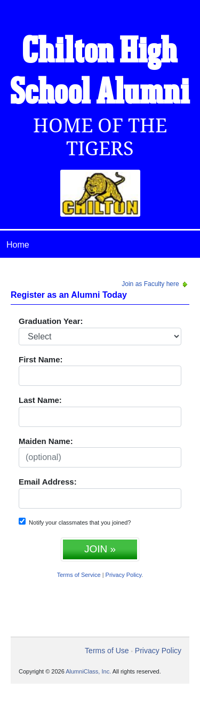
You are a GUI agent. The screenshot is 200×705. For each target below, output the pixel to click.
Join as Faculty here (155, 284)
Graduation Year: (51, 321)
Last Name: (40, 400)
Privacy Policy (124, 575)
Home (17, 244)
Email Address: (48, 481)
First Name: (41, 359)
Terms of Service (79, 575)
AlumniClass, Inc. (88, 671)
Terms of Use (107, 650)
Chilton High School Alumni (100, 72)
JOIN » (100, 549)
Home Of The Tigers (100, 137)
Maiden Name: (46, 441)
